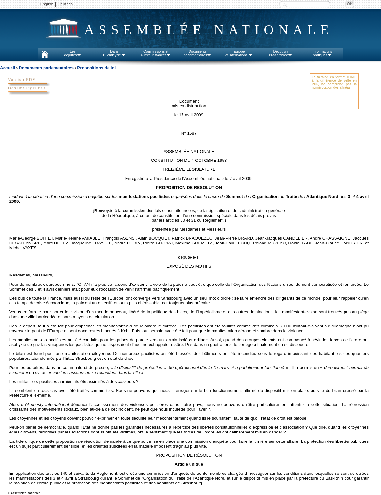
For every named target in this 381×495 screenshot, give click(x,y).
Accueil (7, 67)
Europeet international (239, 53)
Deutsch (65, 4)
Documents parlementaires (46, 67)
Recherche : (285, 4)
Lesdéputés (72, 53)
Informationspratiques (322, 53)
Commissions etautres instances (156, 53)
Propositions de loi (96, 67)
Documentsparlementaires (198, 53)
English (46, 4)
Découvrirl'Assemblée (281, 53)
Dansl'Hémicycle (114, 53)
